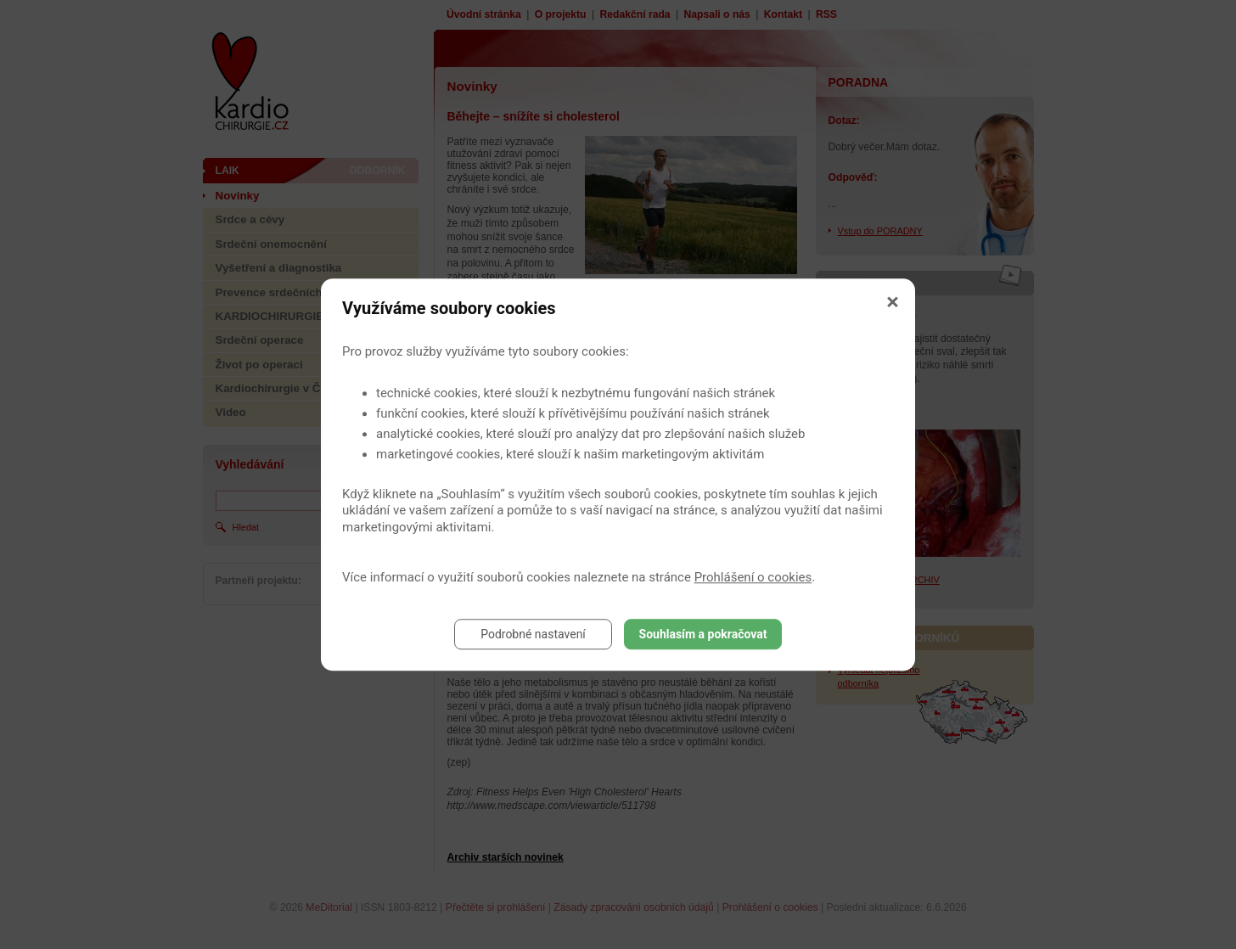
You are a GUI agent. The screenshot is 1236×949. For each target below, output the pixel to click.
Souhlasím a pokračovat (703, 634)
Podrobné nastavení (533, 634)
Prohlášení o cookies (753, 577)
